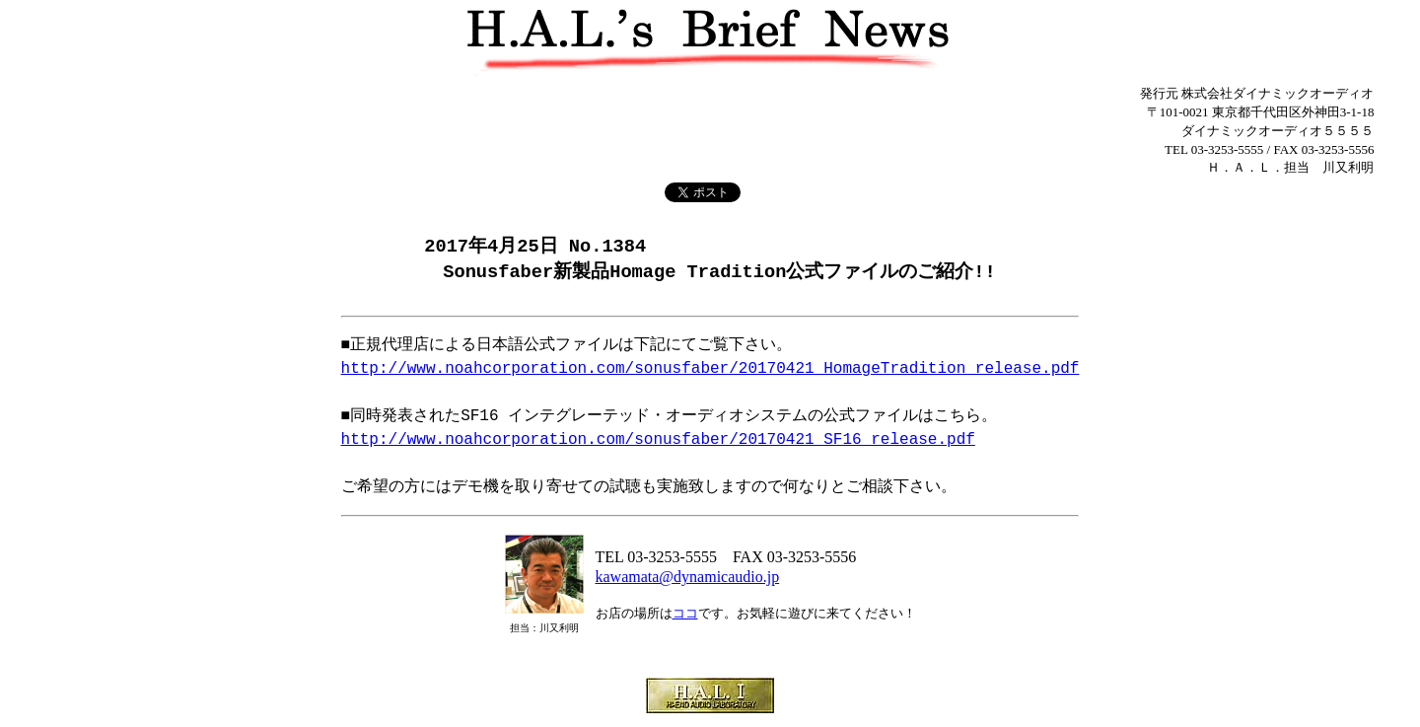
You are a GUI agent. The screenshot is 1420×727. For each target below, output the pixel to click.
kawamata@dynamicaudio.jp (688, 578)
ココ (685, 615)
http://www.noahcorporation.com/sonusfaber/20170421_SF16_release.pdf (658, 442)
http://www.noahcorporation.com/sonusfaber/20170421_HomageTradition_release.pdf (710, 371)
